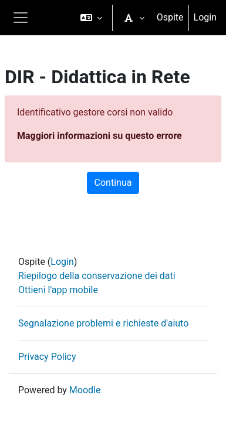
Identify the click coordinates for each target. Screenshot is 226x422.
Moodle (85, 390)
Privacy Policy (47, 356)
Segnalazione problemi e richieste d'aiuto (103, 323)
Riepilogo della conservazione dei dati (97, 275)
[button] (91, 17)
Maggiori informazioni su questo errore (99, 135)
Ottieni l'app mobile (58, 289)
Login (205, 17)
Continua (113, 182)
